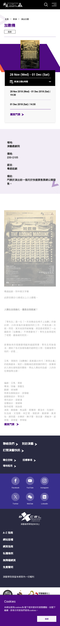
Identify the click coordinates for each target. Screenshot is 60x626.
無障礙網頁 (9, 560)
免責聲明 (8, 567)
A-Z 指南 (8, 532)
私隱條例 (8, 553)
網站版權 (8, 539)
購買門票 (15, 114)
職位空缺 (7, 460)
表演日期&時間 (30, 82)
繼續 (46, 619)
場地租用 (7, 466)
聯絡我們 (8, 443)
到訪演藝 (27, 443)
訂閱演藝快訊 (11, 450)
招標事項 (27, 460)
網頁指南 (8, 546)
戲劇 (10, 31)
